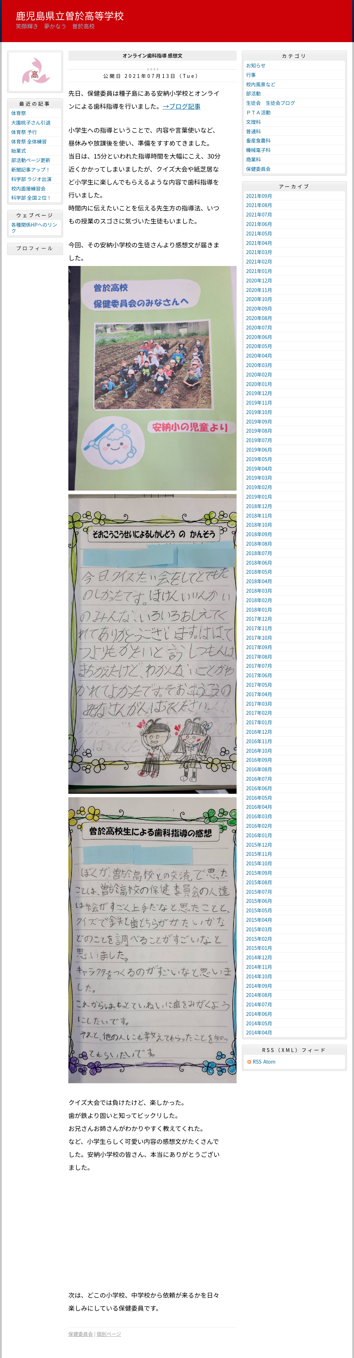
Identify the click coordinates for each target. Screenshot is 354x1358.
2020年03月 (259, 364)
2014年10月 (259, 976)
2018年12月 (259, 506)
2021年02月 (259, 261)
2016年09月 (259, 759)
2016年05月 (259, 797)
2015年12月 (259, 844)
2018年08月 (259, 543)
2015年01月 (259, 947)
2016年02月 (259, 825)
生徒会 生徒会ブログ (270, 102)
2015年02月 (259, 938)
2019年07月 (259, 440)
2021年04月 (259, 242)
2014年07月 (259, 1004)
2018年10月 (259, 524)
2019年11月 (259, 402)
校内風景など (260, 84)
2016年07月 (259, 778)
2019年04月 (259, 468)
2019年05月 (259, 458)
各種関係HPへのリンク (34, 227)
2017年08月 (259, 656)
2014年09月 (259, 985)
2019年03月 (259, 477)
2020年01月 (259, 383)
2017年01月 (259, 722)
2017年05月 (259, 684)
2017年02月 (259, 712)
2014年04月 (259, 1032)
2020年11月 (259, 289)
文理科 (253, 121)
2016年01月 (259, 835)
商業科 (253, 159)
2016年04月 (259, 806)
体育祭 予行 (24, 131)
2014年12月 (259, 957)
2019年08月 (259, 430)
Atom (269, 1061)
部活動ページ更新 (30, 160)
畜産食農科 (258, 140)
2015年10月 (259, 863)
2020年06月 (259, 336)
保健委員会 (80, 1333)
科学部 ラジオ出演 (31, 178)
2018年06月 (259, 562)
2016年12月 (259, 731)
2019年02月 (259, 487)
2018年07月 (259, 553)
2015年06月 (259, 900)
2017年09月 (259, 647)
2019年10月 (259, 411)
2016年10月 (259, 750)
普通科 (253, 131)
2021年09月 (259, 195)
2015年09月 (259, 872)
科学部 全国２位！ (31, 197)
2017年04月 (259, 694)
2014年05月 (259, 1023)
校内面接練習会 (28, 188)
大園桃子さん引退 (30, 122)
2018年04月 (259, 581)
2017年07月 (259, 665)
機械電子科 (258, 149)
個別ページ (109, 1333)
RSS (257, 1061)
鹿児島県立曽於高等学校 (70, 15)
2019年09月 (259, 421)
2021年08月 (259, 204)
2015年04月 (259, 919)
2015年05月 (259, 910)
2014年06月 (259, 1013)
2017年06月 (259, 675)
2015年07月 (259, 891)
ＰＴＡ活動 (258, 112)
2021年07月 (259, 214)
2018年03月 (259, 590)
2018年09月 (259, 534)
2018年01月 (259, 609)
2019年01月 (259, 496)
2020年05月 (259, 346)
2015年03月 (259, 929)
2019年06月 (259, 449)
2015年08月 (259, 882)
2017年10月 (259, 637)
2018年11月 (259, 515)
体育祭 (18, 113)
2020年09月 (259, 308)
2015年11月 (259, 853)
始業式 (18, 150)
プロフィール (35, 248)
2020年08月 (259, 317)
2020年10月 (259, 298)
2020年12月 (259, 280)
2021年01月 (259, 270)
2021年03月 (259, 251)
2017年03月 (259, 703)
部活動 (253, 93)
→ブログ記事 (181, 106)
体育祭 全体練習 (29, 141)
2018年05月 (259, 571)
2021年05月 (259, 233)
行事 (251, 74)
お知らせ (256, 65)
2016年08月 (259, 769)
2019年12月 (259, 393)
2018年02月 (259, 600)
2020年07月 (259, 327)
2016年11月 (259, 741)
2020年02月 (259, 374)
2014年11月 (259, 966)
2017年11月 (259, 628)
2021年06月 (259, 223)
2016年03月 (259, 816)
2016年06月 (259, 788)
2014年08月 (259, 994)
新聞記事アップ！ (30, 169)
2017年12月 (259, 618)
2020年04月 (259, 355)
